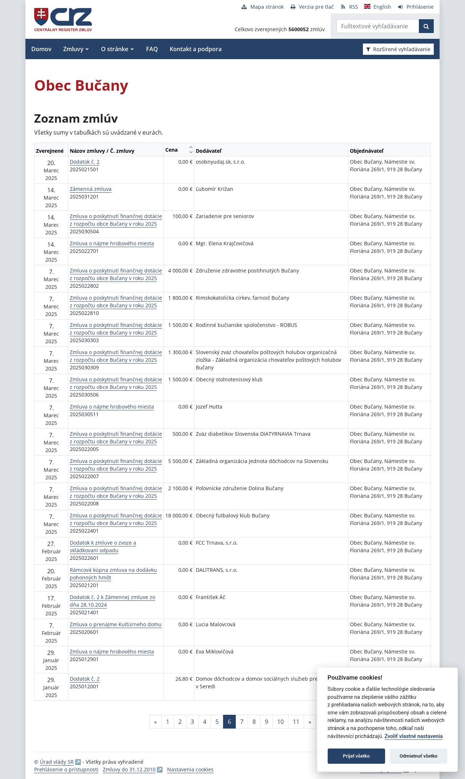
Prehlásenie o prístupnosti (66, 769)
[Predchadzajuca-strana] (155, 722)
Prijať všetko (356, 756)
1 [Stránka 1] (167, 722)
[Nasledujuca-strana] (310, 722)
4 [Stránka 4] (204, 722)
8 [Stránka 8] (254, 722)
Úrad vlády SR (57, 761)
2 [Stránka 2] (180, 722)
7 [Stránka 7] (241, 722)
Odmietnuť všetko (418, 756)
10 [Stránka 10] (280, 722)
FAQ (152, 49)
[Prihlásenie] (415, 6)
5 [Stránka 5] (217, 722)
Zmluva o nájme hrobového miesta (112, 243)
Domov (41, 49)
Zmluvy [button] (73, 49)
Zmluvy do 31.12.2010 (129, 769)
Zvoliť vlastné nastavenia (414, 736)
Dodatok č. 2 (85, 161)
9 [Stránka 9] (266, 722)
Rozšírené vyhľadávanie (398, 49)
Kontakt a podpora (196, 49)
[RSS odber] (349, 6)
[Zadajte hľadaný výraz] (377, 26)
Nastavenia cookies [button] (190, 769)
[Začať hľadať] (426, 26)
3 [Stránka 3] (192, 722)
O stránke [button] (114, 49)
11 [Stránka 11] (296, 722)
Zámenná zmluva (91, 188)
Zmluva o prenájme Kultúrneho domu (116, 624)
